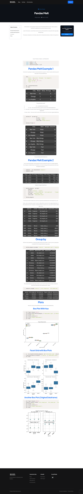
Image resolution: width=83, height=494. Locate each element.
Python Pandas (42, 9)
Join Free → (67, 34)
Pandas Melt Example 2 (14, 32)
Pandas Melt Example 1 (14, 30)
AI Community (30, 2)
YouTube (23, 2)
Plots (11, 36)
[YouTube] (52, 477)
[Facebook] (55, 477)
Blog (19, 2)
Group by (12, 34)
